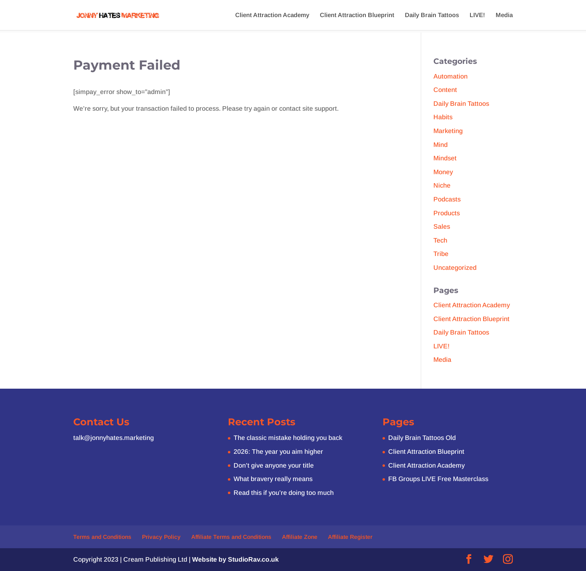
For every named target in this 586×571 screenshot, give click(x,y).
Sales (441, 226)
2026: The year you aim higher (278, 451)
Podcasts (447, 199)
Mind (440, 144)
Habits (443, 117)
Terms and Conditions (102, 537)
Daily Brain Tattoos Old (422, 437)
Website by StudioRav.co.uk (235, 559)
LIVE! (477, 15)
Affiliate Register (350, 537)
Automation (450, 76)
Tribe (440, 253)
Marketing (448, 130)
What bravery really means (273, 478)
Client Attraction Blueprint (357, 15)
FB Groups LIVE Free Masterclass (438, 478)
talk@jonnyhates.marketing (113, 437)
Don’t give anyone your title (274, 465)
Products (446, 213)
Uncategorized (455, 267)
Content (445, 89)
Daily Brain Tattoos (432, 15)
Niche (441, 185)
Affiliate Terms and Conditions (231, 537)
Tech (440, 240)
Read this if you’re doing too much (284, 492)
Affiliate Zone (299, 537)
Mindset (445, 158)
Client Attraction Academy (272, 15)
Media (504, 15)
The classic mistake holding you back (288, 437)
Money (443, 171)
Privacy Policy (161, 537)
